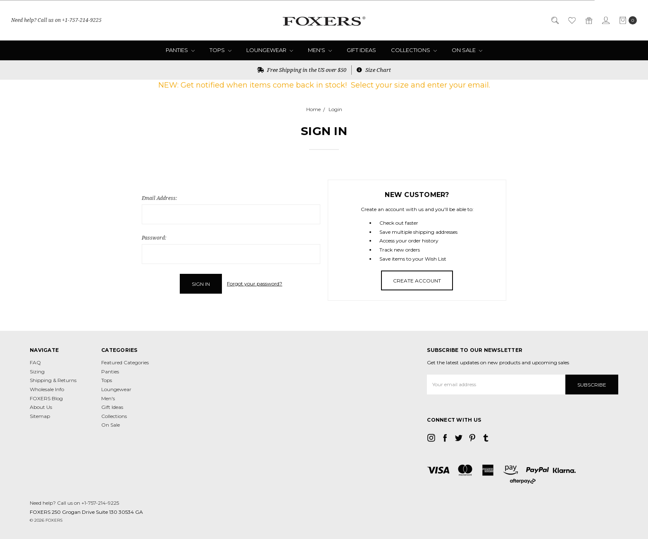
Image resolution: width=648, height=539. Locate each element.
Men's (320, 50)
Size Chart (374, 70)
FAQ (35, 362)
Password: (154, 237)
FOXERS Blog (46, 398)
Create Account (417, 281)
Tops (220, 50)
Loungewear (269, 50)
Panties (180, 50)
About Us (41, 407)
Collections (414, 50)
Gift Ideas (361, 50)
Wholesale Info (47, 389)
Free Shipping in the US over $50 (301, 70)
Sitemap (40, 416)
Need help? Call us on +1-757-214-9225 (56, 20)
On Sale (467, 50)
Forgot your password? (254, 283)
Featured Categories (125, 362)
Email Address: (159, 198)
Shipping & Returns (53, 380)
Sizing (37, 371)
